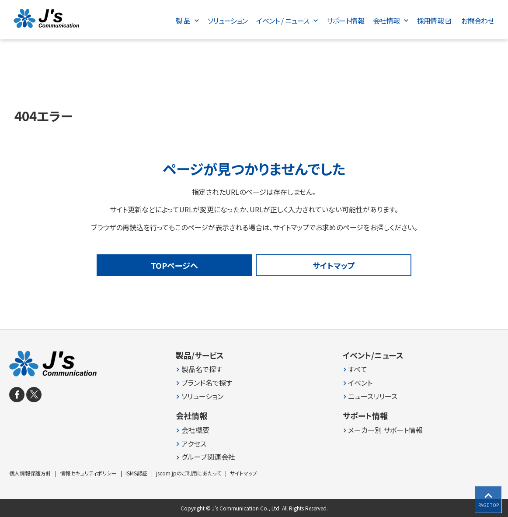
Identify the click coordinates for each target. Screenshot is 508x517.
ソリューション (202, 396)
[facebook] (16, 394)
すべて (357, 369)
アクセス (193, 443)
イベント (360, 382)
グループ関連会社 (208, 456)
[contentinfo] (254, 423)
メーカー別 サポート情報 (385, 430)
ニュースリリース (372, 396)
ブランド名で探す (206, 382)
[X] (34, 394)
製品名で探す (201, 369)
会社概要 (195, 430)
